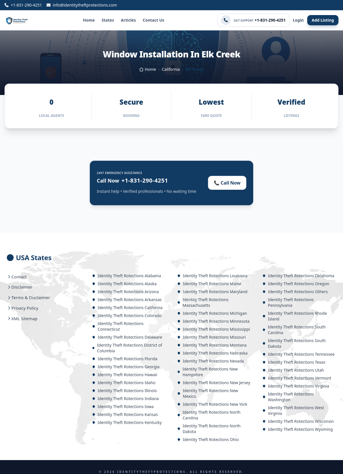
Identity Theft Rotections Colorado (127, 315)
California (171, 69)
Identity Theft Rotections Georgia (126, 366)
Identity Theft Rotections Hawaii (124, 374)
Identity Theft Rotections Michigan (212, 313)
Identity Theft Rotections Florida (124, 358)
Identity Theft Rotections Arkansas (127, 299)
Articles (128, 20)
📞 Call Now (227, 183)
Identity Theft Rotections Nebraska (212, 353)
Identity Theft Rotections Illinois (124, 390)
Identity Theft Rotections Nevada (210, 361)
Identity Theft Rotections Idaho (124, 382)
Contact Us (153, 20)
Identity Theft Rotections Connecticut (117, 326)
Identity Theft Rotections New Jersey (213, 382)
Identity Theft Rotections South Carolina (294, 329)
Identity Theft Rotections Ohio (208, 439)
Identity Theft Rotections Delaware (127, 337)
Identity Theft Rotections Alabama (126, 275)
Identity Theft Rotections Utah (293, 370)
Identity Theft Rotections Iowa (123, 406)
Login (298, 20)
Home (89, 20)
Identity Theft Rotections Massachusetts (203, 302)
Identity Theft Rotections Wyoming (297, 429)
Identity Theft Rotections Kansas (125, 414)
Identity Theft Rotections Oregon (295, 283)
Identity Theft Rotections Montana (211, 345)
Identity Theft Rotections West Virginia (293, 410)
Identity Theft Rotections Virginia (295, 386)
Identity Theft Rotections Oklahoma (298, 275)
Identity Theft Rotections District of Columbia (127, 347)
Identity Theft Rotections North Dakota (208, 428)
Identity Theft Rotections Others (295, 291)
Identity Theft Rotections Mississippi (213, 329)
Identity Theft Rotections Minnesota (213, 321)
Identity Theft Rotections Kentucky (127, 422)
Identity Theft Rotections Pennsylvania (288, 302)
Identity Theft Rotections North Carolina (208, 415)
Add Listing (323, 20)
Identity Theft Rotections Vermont (296, 378)
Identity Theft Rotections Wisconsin (298, 421)
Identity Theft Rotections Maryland (212, 291)
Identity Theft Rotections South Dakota (294, 343)
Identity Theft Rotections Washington (288, 396)
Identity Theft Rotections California (127, 307)
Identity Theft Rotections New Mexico (207, 393)
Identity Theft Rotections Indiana (125, 398)
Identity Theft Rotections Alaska (124, 283)
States (108, 20)
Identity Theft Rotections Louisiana (212, 275)
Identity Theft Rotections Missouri (211, 337)
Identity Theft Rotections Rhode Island (294, 316)
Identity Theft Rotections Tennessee (298, 354)
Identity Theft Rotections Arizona (125, 291)
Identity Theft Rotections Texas (293, 362)
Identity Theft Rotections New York (212, 404)
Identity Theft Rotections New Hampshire (207, 371)
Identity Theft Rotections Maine (209, 283)
